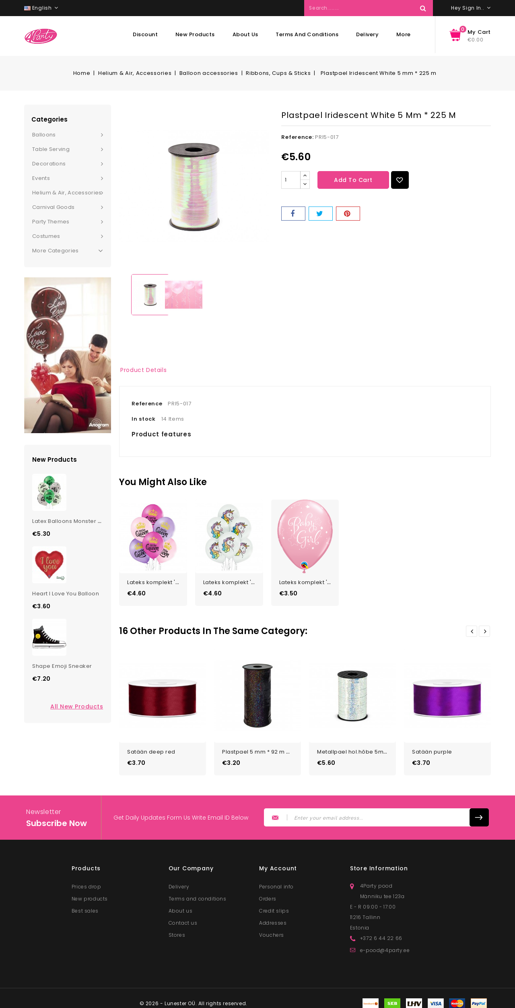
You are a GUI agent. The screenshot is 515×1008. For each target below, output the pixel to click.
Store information (379, 863)
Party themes (51, 221)
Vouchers (271, 930)
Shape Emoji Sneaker (62, 666)
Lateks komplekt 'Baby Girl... (317, 580)
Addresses (272, 918)
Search (423, 8)
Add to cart (353, 180)
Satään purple (432, 747)
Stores (177, 930)
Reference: (297, 137)
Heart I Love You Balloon (65, 593)
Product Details (143, 370)
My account (278, 863)
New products (195, 34)
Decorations (49, 163)
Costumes (46, 236)
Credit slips (274, 906)
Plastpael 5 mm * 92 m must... (263, 747)
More (403, 34)
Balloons (44, 134)
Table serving (51, 149)
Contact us (183, 918)
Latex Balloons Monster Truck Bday (80, 521)
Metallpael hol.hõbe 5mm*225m (362, 747)
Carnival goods (53, 207)
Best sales (85, 906)
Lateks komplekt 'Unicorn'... (240, 580)
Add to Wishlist (400, 180)
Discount (145, 34)
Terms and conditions (307, 34)
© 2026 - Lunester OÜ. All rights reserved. (193, 998)
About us (245, 34)
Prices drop (86, 881)
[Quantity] (291, 180)
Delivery (367, 34)
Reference (147, 403)
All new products (76, 706)
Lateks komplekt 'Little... (159, 580)
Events (41, 178)
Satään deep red (151, 747)
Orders (267, 893)
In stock (144, 419)
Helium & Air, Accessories (67, 192)
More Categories (67, 250)
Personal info (276, 881)
